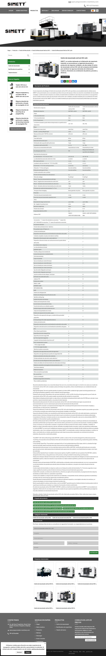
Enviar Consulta (67, 10)
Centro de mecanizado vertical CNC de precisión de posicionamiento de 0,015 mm (53, 511)
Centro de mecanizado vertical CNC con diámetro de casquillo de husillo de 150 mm (54, 505)
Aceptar (28, 652)
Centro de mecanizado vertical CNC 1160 (62, 50)
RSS (80, 651)
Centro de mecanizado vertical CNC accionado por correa (47, 508)
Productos (34, 10)
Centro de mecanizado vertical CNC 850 (44, 584)
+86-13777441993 (92, 5)
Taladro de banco (12, 72)
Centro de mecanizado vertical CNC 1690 (66, 584)
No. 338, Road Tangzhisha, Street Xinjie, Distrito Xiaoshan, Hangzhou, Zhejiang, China (20, 626)
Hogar (11, 10)
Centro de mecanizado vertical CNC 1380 (44, 608)
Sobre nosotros (21, 10)
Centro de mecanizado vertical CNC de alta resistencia (46, 502)
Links (70, 651)
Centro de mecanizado (24, 50)
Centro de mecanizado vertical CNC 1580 (88, 584)
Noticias (45, 10)
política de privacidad (38, 649)
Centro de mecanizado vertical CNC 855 (66, 608)
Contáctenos (80, 10)
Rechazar (19, 652)
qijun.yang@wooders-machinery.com (84, 2)
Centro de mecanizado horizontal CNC (61, 517)
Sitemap (75, 651)
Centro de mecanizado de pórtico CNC (82, 517)
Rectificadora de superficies (15, 69)
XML (83, 651)
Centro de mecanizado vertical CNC (41, 50)
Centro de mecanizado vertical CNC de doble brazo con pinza (78, 508)
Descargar (55, 10)
